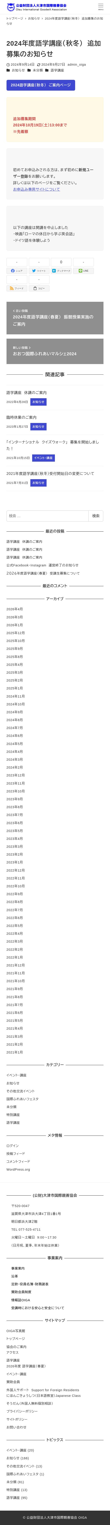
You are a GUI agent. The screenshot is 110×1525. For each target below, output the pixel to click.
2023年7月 (15, 815)
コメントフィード (18, 1161)
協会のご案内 (17, 1347)
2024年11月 (16, 696)
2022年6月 (15, 918)
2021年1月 (15, 1052)
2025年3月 (15, 672)
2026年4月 (15, 609)
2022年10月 (16, 886)
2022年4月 (15, 933)
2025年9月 (15, 649)
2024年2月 (15, 767)
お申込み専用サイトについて (36, 189)
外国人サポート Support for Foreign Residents (43, 1390)
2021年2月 (15, 1044)
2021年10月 (16, 981)
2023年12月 (16, 775)
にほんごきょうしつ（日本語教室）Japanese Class (44, 1396)
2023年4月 (15, 839)
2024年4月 (15, 752)
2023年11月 (16, 783)
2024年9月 (15, 712)
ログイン (13, 1146)
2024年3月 (15, 759)
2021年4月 (15, 1028)
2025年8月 (15, 657)
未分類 (38, 70)
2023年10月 (16, 791)
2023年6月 (15, 823)
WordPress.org (18, 1169)
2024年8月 (15, 720)
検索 (95, 516)
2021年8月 (15, 997)
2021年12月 (16, 965)
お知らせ (18, 70)
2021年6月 (15, 1013)
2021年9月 (15, 989)
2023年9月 (15, 799)
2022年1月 (15, 957)
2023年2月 (15, 854)
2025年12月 (16, 633)
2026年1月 (15, 625)
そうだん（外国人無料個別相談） (30, 1403)
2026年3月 (15, 617)
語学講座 (57, 70)
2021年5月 (15, 1020)
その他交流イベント (21, 1091)
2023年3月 (15, 846)
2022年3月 (15, 941)
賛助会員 (13, 1382)
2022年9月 (15, 894)
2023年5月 (15, 831)
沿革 (14, 1276)
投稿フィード (16, 1154)
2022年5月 (15, 926)
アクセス (13, 1352)
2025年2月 (15, 680)
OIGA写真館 (16, 1331)
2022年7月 (15, 910)
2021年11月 (16, 973)
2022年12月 (16, 870)
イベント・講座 (17, 1075)
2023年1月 (15, 862)
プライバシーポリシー (22, 1411)
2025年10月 (16, 641)
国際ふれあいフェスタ (23, 1099)
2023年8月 (15, 807)
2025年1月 (15, 688)
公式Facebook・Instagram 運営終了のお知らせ (43, 565)
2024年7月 (15, 728)
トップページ (16, 1339)
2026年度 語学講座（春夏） (26, 1366)
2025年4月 (15, 664)
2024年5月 (15, 744)
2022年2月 (15, 949)
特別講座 (13, 1115)
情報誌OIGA (20, 1300)
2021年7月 (15, 1005)
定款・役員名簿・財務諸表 (30, 1284)
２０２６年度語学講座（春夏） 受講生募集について (43, 573)
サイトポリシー (17, 1419)
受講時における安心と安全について (37, 1308)
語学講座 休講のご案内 (25, 541)
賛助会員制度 (21, 1292)
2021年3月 (15, 1036)
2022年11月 (16, 878)
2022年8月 (15, 902)
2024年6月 (15, 736)
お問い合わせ (17, 1427)
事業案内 (18, 1268)
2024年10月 (16, 704)
